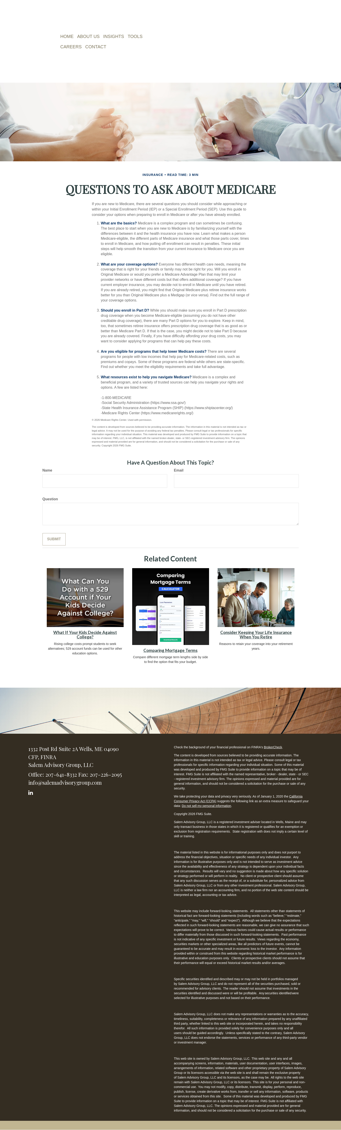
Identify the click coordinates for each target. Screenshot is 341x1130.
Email (179, 470)
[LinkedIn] (31, 792)
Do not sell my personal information (206, 806)
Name (47, 470)
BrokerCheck (273, 747)
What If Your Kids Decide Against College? (85, 635)
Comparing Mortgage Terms (170, 650)
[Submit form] (54, 539)
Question (50, 499)
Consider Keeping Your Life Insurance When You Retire (256, 635)
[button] (90, 36)
